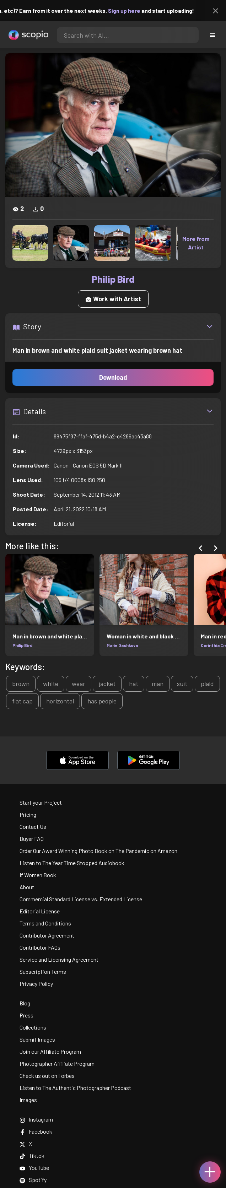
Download (113, 377)
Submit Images (37, 1039)
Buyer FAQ (32, 838)
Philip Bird (22, 645)
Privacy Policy (36, 983)
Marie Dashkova (122, 645)
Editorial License (40, 911)
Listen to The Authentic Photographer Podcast (75, 1087)
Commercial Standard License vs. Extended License (81, 899)
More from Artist (195, 242)
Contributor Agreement (47, 935)
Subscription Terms (43, 971)
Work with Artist (113, 299)
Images (28, 1099)
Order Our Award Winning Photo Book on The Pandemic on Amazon (98, 850)
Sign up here (130, 10)
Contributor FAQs (40, 947)
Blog (25, 1003)
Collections (33, 1027)
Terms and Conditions (45, 923)
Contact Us (33, 826)
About (27, 887)
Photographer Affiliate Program (57, 1063)
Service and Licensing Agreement (59, 959)
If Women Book (38, 874)
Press (26, 1015)
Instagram (36, 1119)
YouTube (34, 1167)
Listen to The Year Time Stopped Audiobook (72, 862)
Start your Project (41, 802)
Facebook (36, 1131)
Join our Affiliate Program (50, 1051)
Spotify (33, 1179)
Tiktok (32, 1155)
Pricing (28, 814)
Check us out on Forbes (47, 1075)
